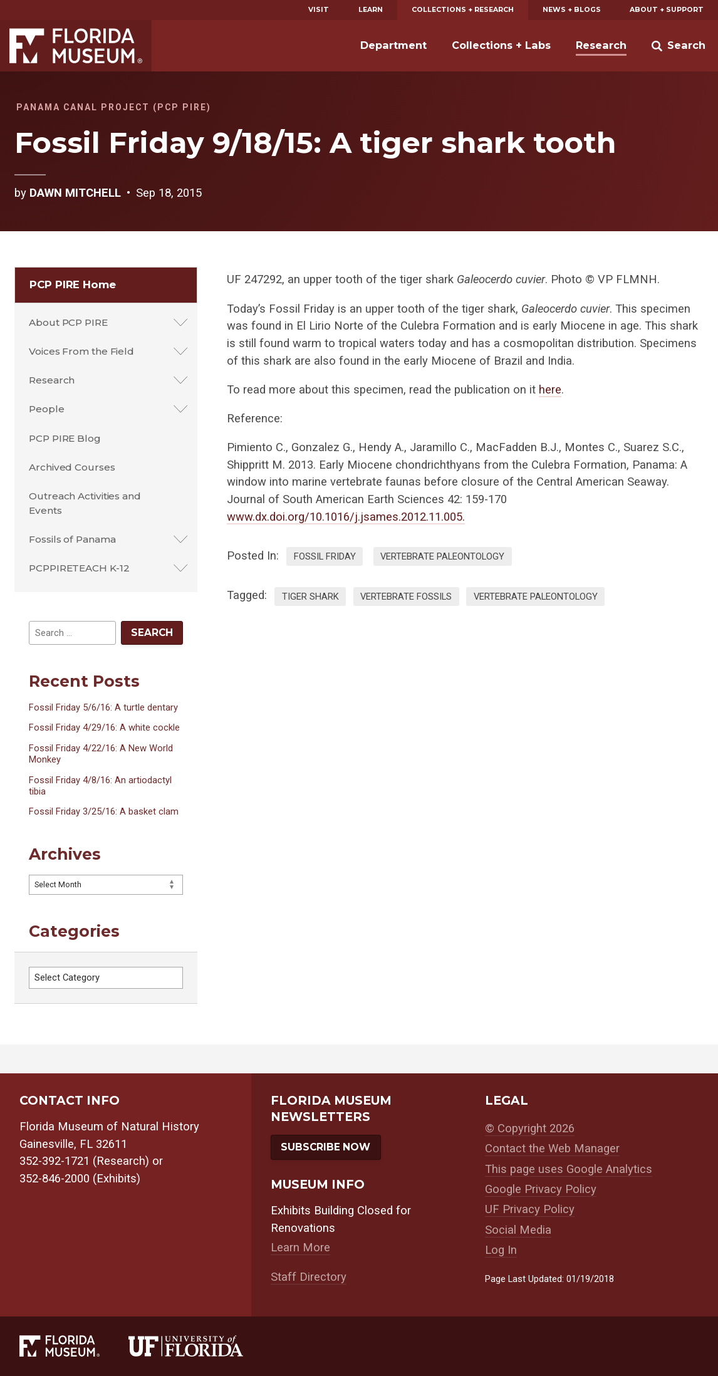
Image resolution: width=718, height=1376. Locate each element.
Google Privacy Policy (540, 1189)
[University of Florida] (200, 1346)
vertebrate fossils (406, 596)
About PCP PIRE (68, 322)
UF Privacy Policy (530, 1209)
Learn (370, 10)
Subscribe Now (325, 1147)
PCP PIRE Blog (65, 438)
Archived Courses (72, 467)
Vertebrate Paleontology (442, 556)
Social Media (518, 1230)
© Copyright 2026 (530, 1128)
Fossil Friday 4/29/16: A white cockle (104, 727)
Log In (501, 1250)
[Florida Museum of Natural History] (73, 1346)
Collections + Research (463, 10)
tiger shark (310, 596)
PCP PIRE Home (72, 284)
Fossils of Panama (72, 539)
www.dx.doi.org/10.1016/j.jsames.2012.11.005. (346, 517)
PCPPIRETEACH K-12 (79, 568)
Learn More (300, 1247)
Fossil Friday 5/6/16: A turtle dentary (103, 707)
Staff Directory (308, 1277)
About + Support (667, 10)
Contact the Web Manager (552, 1148)
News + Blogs (572, 10)
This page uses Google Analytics (568, 1169)
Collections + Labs (501, 45)
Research (601, 45)
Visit (318, 10)
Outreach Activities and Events (85, 503)
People (46, 409)
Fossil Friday (325, 556)
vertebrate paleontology (536, 596)
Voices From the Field (81, 351)
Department (393, 45)
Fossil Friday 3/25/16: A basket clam (104, 811)
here (550, 390)
